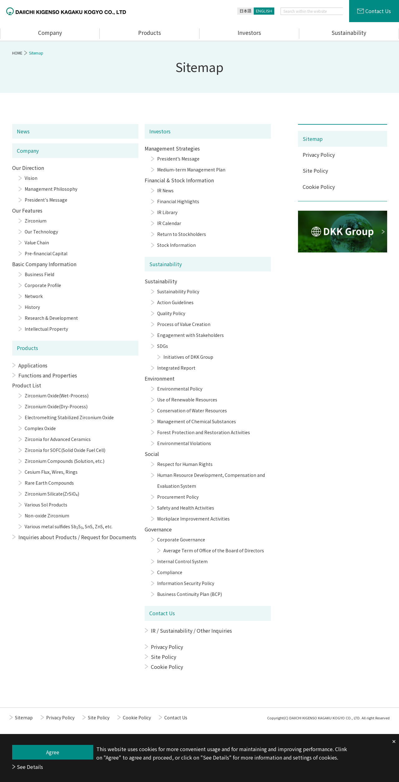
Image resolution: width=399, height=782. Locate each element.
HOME (17, 52)
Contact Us (378, 11)
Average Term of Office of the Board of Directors (213, 550)
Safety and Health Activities (185, 508)
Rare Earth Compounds (49, 483)
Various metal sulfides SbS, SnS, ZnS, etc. (69, 526)
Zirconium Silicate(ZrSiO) (52, 494)
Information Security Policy (185, 583)
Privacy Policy (167, 646)
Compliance (169, 572)
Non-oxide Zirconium (47, 515)
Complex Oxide (40, 428)
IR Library (167, 212)
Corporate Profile (43, 285)
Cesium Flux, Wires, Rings (51, 472)
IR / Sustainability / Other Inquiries (191, 630)
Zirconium (35, 221)
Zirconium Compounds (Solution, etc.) (64, 461)
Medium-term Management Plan (191, 169)
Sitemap (313, 138)
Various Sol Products (46, 504)
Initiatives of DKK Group (188, 357)
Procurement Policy (178, 497)
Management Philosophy (51, 189)
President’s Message (178, 159)
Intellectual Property (46, 329)
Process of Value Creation (183, 324)
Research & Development (51, 318)
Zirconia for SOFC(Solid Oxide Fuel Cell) (65, 450)
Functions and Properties (47, 375)
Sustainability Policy (178, 291)
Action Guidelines (175, 302)
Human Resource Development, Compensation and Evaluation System (211, 480)
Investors (249, 32)
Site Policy (163, 656)
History (32, 307)
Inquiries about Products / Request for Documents (77, 537)
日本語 (245, 11)
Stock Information (176, 245)
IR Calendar (169, 223)
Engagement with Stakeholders (190, 335)
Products (149, 32)
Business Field (39, 274)
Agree (52, 752)
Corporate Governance (181, 539)
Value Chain (37, 242)
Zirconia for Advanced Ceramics (58, 439)
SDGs (162, 346)
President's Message (46, 200)
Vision (31, 178)
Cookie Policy (167, 666)
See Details (30, 766)
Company (50, 32)
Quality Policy (171, 313)
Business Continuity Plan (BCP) (189, 594)
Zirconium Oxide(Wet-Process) (57, 395)
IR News (165, 190)
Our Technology (41, 231)
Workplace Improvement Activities (193, 519)
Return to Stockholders (181, 234)
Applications (32, 365)
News (23, 131)
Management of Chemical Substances (196, 421)
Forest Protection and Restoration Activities (203, 432)
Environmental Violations (184, 443)
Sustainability (349, 32)
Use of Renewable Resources (187, 399)
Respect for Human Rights (185, 464)
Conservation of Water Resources (192, 410)
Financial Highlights (178, 201)
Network (34, 296)
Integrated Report (176, 368)
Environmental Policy (179, 389)
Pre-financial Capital (46, 253)
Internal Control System (182, 561)
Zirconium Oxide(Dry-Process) (56, 406)
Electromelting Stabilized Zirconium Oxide (69, 417)
